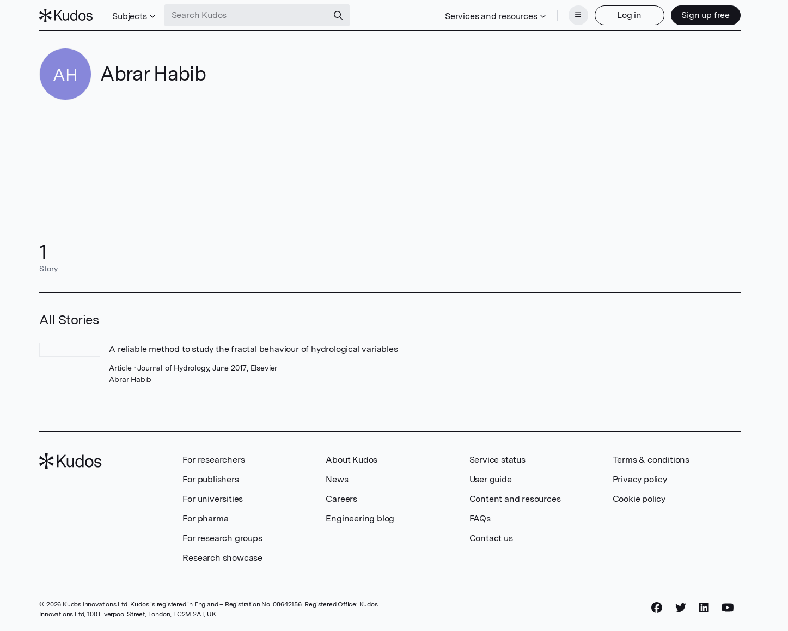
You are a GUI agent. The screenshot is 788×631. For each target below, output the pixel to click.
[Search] (338, 15)
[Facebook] (656, 607)
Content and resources (515, 499)
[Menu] (578, 15)
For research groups (222, 538)
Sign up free (705, 15)
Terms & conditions (651, 459)
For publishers (210, 479)
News (337, 479)
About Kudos (351, 459)
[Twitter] (680, 607)
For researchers (213, 459)
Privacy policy (640, 479)
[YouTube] (728, 607)
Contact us (491, 538)
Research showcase (222, 558)
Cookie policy (639, 499)
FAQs (480, 518)
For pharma (205, 518)
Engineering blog (360, 518)
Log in (629, 15)
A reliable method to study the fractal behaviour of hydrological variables (253, 349)
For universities (212, 499)
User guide (490, 479)
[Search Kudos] (246, 15)
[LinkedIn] (704, 607)
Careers (341, 499)
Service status (497, 459)
